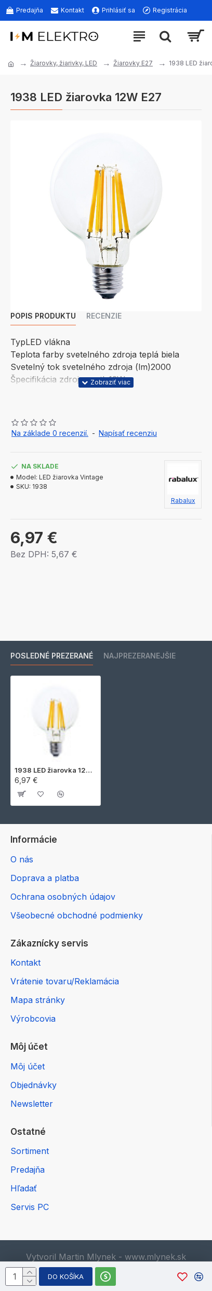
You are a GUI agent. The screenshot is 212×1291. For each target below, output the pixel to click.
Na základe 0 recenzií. (49, 433)
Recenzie (104, 315)
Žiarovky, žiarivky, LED (63, 63)
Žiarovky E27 (133, 63)
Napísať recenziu (128, 433)
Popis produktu (43, 315)
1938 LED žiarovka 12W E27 (56, 770)
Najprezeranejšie (139, 655)
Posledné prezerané (51, 655)
